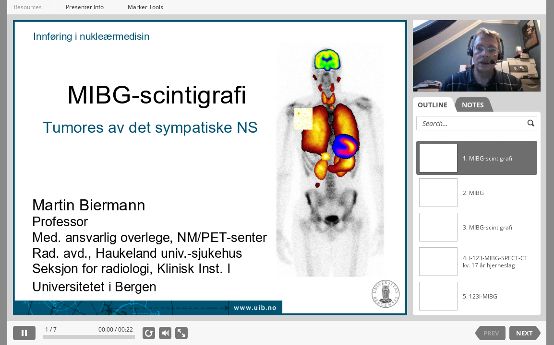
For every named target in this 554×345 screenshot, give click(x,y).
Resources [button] (28, 7)
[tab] (435, 104)
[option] (476, 158)
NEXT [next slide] (524, 333)
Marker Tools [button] (145, 7)
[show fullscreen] (181, 333)
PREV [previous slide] (491, 333)
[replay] (149, 333)
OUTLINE (432, 104)
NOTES (473, 104)
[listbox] (476, 222)
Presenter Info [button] (85, 7)
